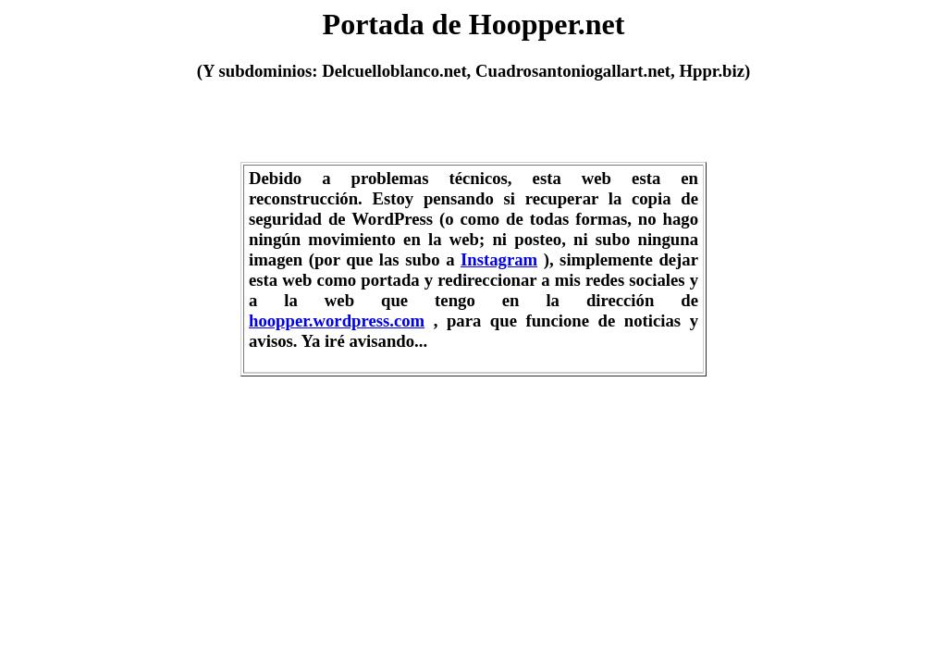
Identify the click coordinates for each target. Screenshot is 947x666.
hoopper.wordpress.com (336, 320)
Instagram (499, 259)
